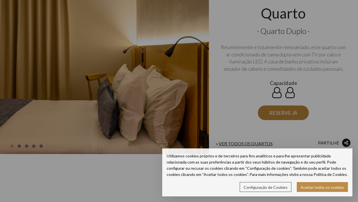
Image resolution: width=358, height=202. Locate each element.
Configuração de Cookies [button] (266, 187)
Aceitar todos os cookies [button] (322, 187)
